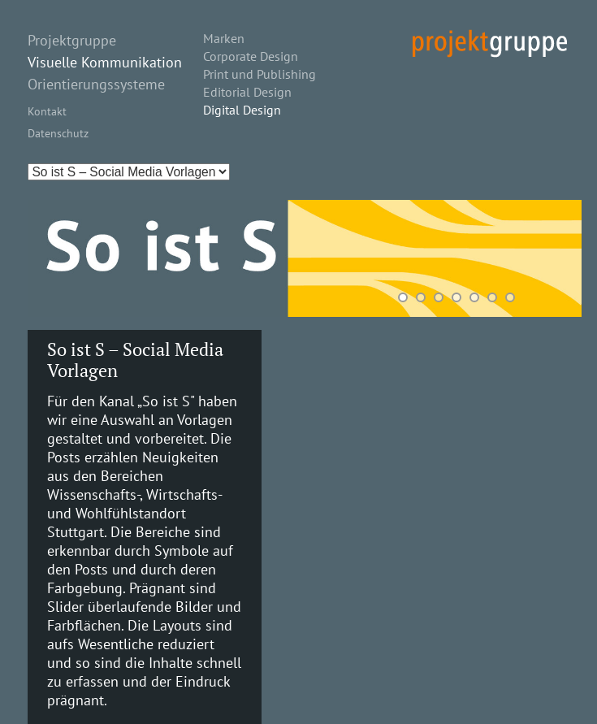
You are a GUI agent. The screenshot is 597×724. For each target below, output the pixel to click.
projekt (490, 43)
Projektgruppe (72, 40)
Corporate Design (250, 56)
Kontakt (47, 111)
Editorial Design (247, 92)
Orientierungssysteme (96, 84)
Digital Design (242, 110)
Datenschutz (58, 133)
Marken (223, 38)
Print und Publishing (259, 74)
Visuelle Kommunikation (105, 62)
